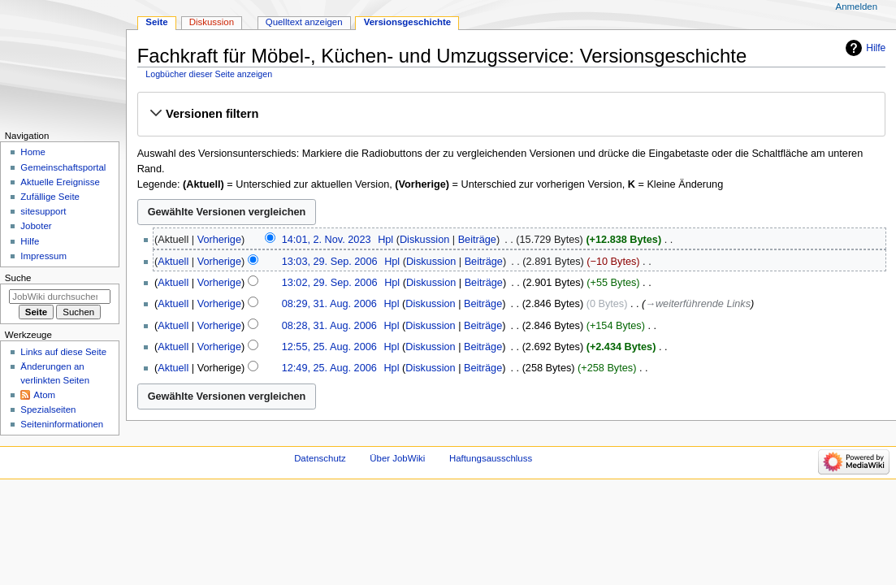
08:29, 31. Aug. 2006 (329, 304)
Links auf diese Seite (63, 352)
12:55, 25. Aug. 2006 (329, 347)
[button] (511, 114)
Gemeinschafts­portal (63, 167)
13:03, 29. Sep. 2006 (330, 261)
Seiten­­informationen (61, 424)
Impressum (43, 256)
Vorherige (219, 239)
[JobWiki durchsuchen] (59, 296)
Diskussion (424, 239)
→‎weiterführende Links (698, 304)
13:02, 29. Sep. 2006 (330, 282)
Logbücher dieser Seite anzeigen (208, 74)
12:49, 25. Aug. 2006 (329, 368)
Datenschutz (320, 458)
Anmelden (857, 6)
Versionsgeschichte (408, 22)
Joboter (35, 226)
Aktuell (173, 261)
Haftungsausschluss (490, 458)
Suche (18, 278)
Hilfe (875, 48)
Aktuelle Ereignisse (59, 182)
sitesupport (43, 211)
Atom (44, 395)
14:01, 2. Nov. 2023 (326, 239)
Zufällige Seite (50, 197)
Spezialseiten (48, 409)
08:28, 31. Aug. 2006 (329, 326)
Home (32, 152)
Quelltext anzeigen (304, 22)
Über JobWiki (397, 458)
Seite (156, 22)
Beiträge (477, 239)
